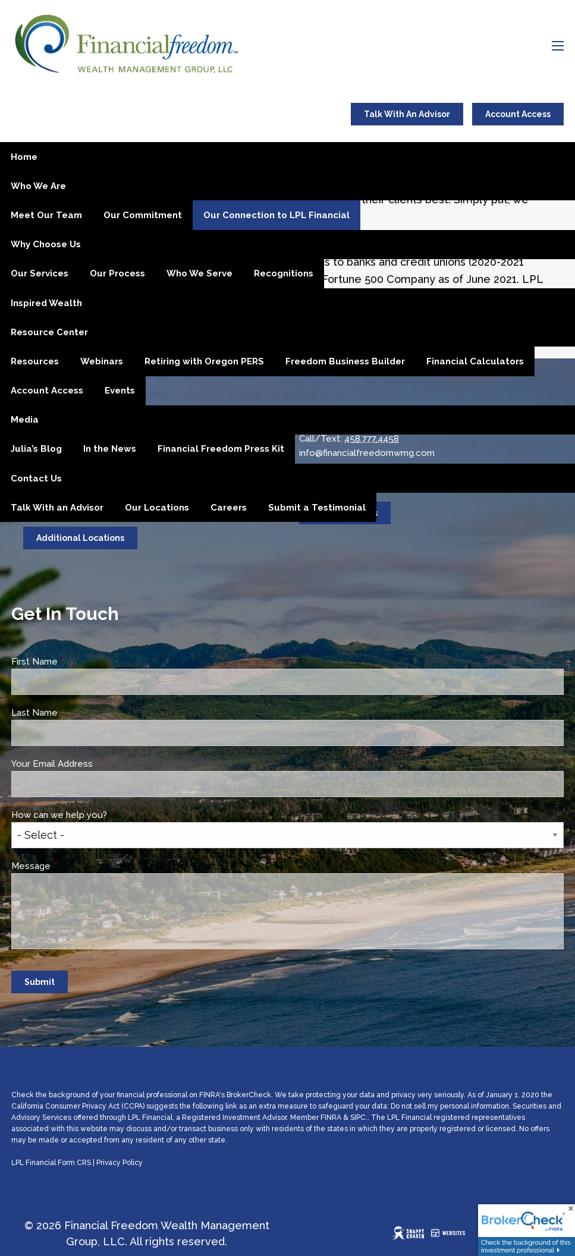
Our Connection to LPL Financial (276, 215)
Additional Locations (80, 538)
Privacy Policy (119, 1163)
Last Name (79, 712)
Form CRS (74, 1163)
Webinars (101, 361)
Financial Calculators (475, 361)
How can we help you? (104, 815)
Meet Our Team (46, 215)
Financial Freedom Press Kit (221, 448)
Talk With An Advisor (407, 114)
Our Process (117, 273)
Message (75, 866)
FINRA (331, 1117)
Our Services (39, 273)
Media (25, 419)
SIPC (358, 1117)
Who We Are (38, 186)
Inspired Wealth (46, 303)
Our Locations (157, 507)
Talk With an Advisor (57, 507)
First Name (79, 661)
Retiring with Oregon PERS (204, 361)
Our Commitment (142, 215)
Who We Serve (199, 273)
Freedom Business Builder (345, 361)
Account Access (518, 114)
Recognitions (283, 273)
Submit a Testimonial (317, 507)
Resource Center (49, 332)
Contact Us (36, 478)
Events (120, 390)
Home (24, 157)
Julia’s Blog (36, 448)
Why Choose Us (46, 244)
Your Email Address (97, 763)
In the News (109, 448)
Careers (228, 507)
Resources (35, 361)
